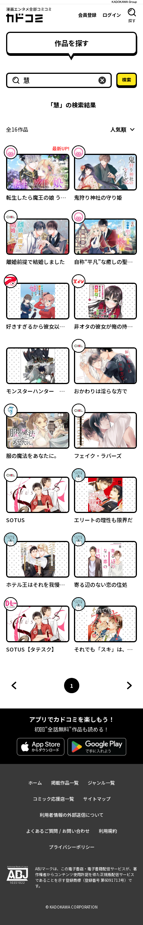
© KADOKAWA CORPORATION (71, 907)
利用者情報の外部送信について (72, 814)
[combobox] (123, 129)
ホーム (35, 782)
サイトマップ (97, 798)
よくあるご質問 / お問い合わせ (58, 830)
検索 (126, 79)
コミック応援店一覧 (53, 798)
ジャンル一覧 (101, 782)
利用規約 (108, 830)
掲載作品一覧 (65, 782)
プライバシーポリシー (72, 847)
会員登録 (87, 15)
